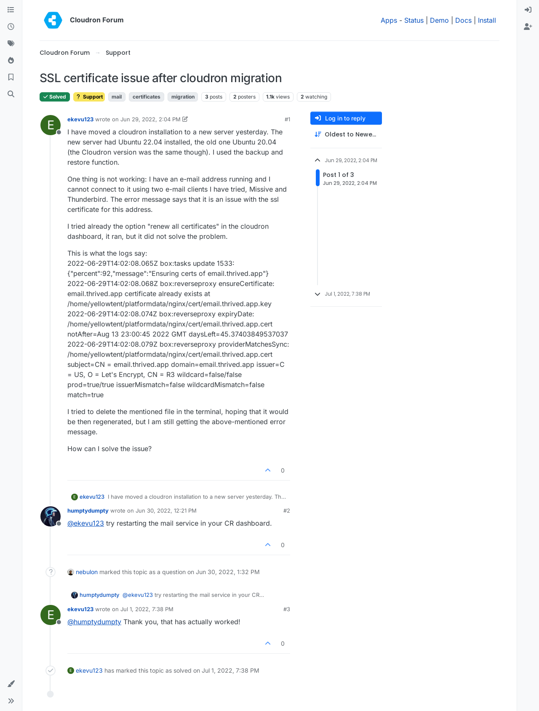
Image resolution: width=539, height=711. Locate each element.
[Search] (11, 94)
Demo (439, 20)
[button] (11, 684)
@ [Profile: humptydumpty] (94, 621)
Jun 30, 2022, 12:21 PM (166, 510)
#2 (286, 510)
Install (487, 20)
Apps (389, 20)
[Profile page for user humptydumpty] (50, 516)
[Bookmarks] (11, 77)
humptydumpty (88, 510)
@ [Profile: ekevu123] (85, 523)
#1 (287, 119)
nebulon (87, 571)
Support (89, 97)
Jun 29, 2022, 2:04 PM (150, 119)
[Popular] (11, 60)
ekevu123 (80, 119)
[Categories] (11, 10)
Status (414, 20)
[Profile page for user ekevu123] (50, 125)
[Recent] (11, 27)
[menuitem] (528, 10)
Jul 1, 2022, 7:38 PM (146, 609)
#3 (286, 609)
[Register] (528, 27)
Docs (463, 20)
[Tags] (11, 44)
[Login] (528, 10)
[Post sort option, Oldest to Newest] (346, 134)
